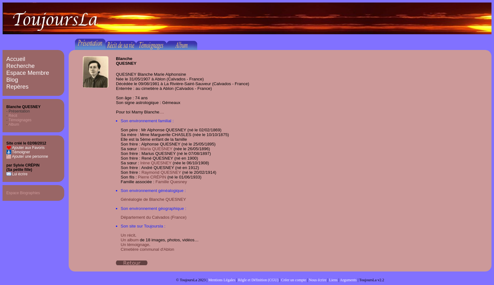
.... (161, 112)
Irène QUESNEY (155, 163)
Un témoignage (135, 244)
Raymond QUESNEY (161, 172)
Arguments (348, 280)
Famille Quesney (171, 181)
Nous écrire (317, 280)
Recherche (20, 66)
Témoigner (21, 152)
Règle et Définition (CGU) (258, 280)
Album (14, 124)
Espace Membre (27, 72)
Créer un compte (293, 280)
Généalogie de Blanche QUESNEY (153, 199)
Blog (12, 79)
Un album (130, 240)
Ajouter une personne (30, 156)
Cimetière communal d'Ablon (147, 249)
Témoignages (20, 120)
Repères (17, 86)
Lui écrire (19, 174)
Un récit (128, 235)
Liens (333, 280)
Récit (13, 115)
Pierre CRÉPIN (152, 177)
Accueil (15, 59)
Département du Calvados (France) (154, 217)
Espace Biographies (23, 193)
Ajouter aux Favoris (28, 147)
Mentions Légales (221, 280)
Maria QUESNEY (156, 148)
